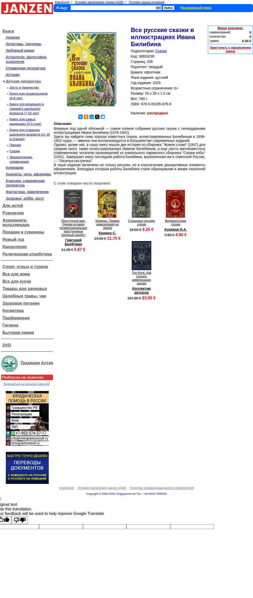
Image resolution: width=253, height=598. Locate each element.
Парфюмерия (16, 318)
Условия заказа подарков (146, 2)
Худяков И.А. (175, 229)
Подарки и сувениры (23, 232)
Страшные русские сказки (141, 222)
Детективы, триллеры (23, 44)
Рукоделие (13, 213)
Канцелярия (15, 247)
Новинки (13, 37)
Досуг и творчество (24, 87)
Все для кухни (17, 281)
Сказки (15, 151)
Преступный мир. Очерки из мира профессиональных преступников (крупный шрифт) (73, 228)
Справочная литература (25, 68)
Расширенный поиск (196, 8)
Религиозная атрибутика (27, 254)
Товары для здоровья (25, 289)
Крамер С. (107, 233)
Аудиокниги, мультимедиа (16, 222)
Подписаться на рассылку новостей (26, 383)
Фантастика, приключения (27, 192)
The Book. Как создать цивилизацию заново (141, 278)
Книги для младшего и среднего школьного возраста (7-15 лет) (27, 108)
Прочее (15, 145)
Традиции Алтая (36, 363)
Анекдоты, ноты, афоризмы (28, 174)
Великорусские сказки (175, 222)
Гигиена (10, 325)
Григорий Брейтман (73, 242)
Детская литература (23, 81)
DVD (7, 345)
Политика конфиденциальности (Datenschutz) (162, 488)
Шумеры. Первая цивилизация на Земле (107, 224)
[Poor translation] (20, 520)
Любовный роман (20, 50)
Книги (8, 31)
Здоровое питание (21, 303)
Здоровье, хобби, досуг (25, 198)
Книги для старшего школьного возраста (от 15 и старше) (30, 134)
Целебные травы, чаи (24, 296)
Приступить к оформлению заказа (230, 49)
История (12, 75)
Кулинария (14, 168)
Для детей (13, 205)
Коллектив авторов (141, 291)
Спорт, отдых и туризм (25, 267)
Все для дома (16, 274)
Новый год (13, 239)
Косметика (13, 310)
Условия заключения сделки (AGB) (99, 2)
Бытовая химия (18, 332)
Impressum (62, 2)
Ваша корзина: (230, 28)
